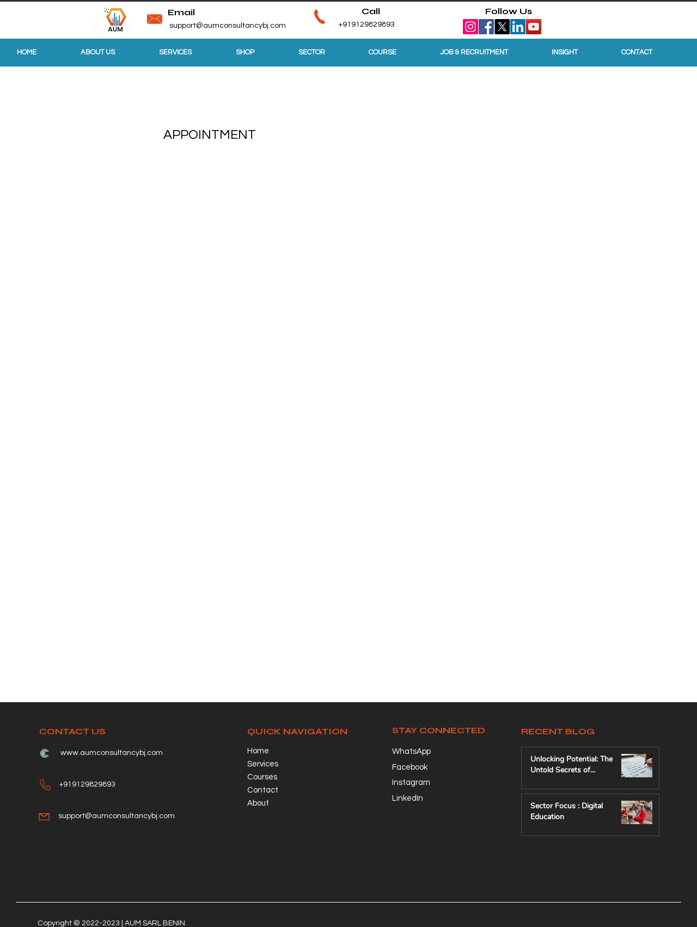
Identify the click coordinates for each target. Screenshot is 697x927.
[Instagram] (470, 26)
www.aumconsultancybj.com (111, 753)
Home (258, 751)
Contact (262, 790)
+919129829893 (349, 24)
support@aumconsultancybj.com (227, 25)
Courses (262, 777)
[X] (502, 26)
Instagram (411, 782)
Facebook (409, 767)
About (258, 803)
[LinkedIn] (517, 26)
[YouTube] (533, 26)
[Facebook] (486, 26)
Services (262, 764)
